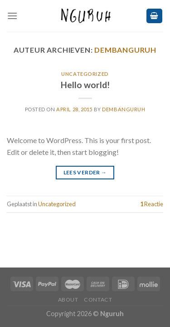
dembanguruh (125, 49)
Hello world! (85, 84)
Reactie (151, 204)
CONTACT (98, 299)
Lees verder (85, 172)
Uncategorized (84, 74)
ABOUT (68, 299)
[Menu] (12, 16)
